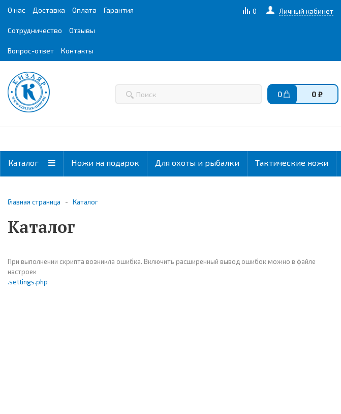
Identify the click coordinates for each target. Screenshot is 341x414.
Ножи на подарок (105, 162)
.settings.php (28, 282)
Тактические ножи (291, 162)
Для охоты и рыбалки (197, 162)
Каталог (31, 162)
